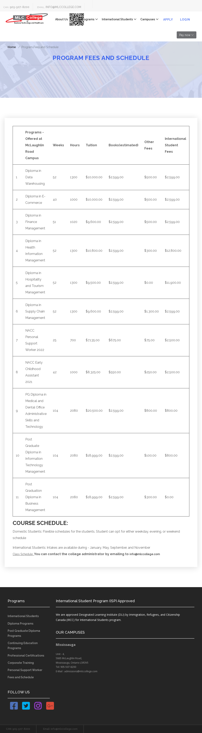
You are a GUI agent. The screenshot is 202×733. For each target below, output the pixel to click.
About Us (61, 19)
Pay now (184, 35)
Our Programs (84, 19)
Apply (168, 19)
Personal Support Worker (25, 670)
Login (185, 19)
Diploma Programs (20, 623)
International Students (117, 19)
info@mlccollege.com (63, 7)
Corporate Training (21, 662)
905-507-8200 (19, 7)
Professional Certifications (26, 655)
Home (12, 47)
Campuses (147, 19)
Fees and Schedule (21, 677)
